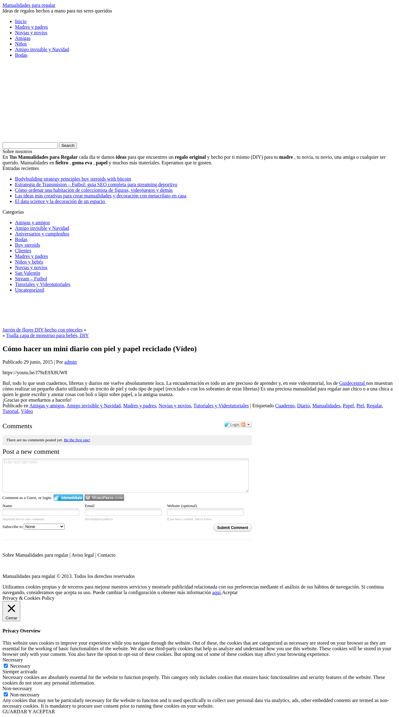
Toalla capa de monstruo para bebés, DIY (47, 335)
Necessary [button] (12, 659)
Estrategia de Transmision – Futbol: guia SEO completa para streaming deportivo (96, 184)
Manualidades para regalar (28, 5)
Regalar (374, 405)
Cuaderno (285, 405)
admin (70, 362)
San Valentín (27, 273)
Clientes (23, 250)
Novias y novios (31, 32)
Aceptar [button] (230, 592)
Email (89, 505)
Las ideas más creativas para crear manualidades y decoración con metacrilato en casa (100, 195)
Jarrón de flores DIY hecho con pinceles (42, 329)
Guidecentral (352, 383)
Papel (348, 405)
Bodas (21, 55)
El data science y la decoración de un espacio (60, 201)
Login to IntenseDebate (68, 497)
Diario (303, 405)
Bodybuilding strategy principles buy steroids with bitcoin (73, 179)
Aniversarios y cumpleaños (42, 233)
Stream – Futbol (31, 278)
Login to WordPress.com (104, 497)
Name (7, 505)
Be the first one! (77, 440)
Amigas (23, 38)
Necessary (20, 666)
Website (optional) (182, 505)
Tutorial (10, 411)
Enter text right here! (125, 475)
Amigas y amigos (32, 222)
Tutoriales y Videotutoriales (42, 284)
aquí (216, 592)
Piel (360, 405)
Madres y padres (31, 27)
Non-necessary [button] (17, 688)
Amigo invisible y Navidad (42, 49)
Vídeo (27, 411)
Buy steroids (27, 245)
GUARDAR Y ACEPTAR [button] (28, 711)
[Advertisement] (49, 102)
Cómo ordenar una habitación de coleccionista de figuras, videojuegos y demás (94, 190)
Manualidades (326, 405)
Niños (21, 43)
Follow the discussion (246, 424)
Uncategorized (29, 290)
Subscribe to (33, 526)
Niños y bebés (29, 261)
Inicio (20, 21)
